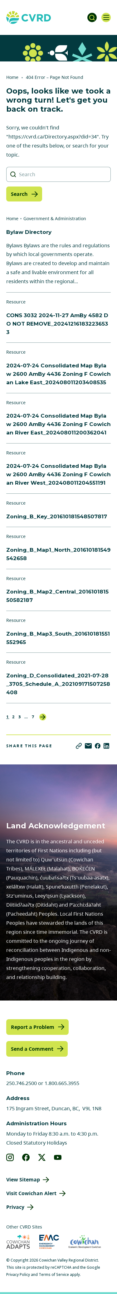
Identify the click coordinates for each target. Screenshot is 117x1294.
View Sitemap (23, 1179)
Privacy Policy (18, 1274)
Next (42, 717)
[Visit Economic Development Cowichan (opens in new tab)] (84, 1242)
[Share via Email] (88, 746)
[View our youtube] (58, 1157)
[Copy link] (78, 745)
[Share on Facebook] (97, 745)
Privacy (15, 1207)
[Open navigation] (106, 17)
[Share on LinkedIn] (106, 745)
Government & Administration (54, 218)
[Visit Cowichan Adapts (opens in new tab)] (18, 1242)
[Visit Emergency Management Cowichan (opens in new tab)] (49, 1242)
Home (12, 77)
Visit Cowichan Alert (31, 1193)
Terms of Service (54, 1274)
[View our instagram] (10, 1157)
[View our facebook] (26, 1157)
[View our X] (42, 1157)
